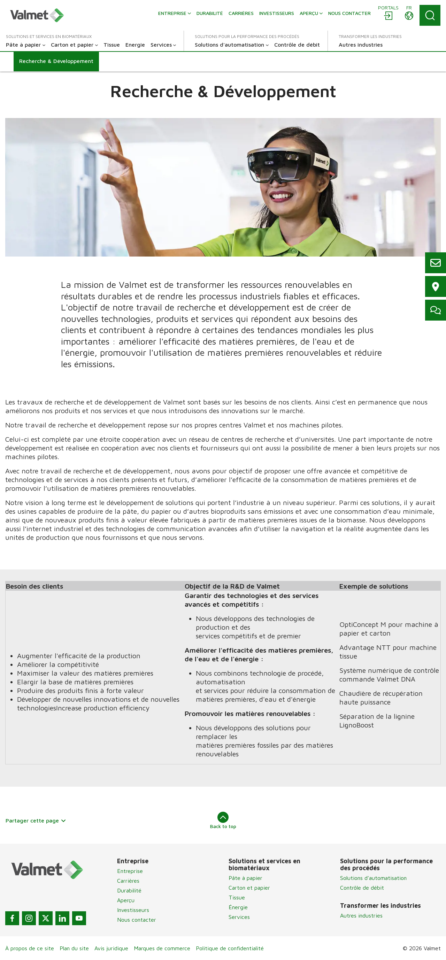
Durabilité (129, 890)
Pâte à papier (245, 878)
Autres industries (361, 915)
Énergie (238, 907)
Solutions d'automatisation (373, 878)
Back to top (223, 820)
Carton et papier (249, 887)
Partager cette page (36, 820)
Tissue (237, 897)
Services (239, 917)
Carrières (128, 881)
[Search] (430, 15)
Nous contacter (136, 919)
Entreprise (130, 871)
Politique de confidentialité (230, 948)
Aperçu (125, 900)
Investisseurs (133, 910)
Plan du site (74, 948)
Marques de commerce (162, 948)
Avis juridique (111, 948)
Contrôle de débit (362, 887)
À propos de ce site (29, 948)
